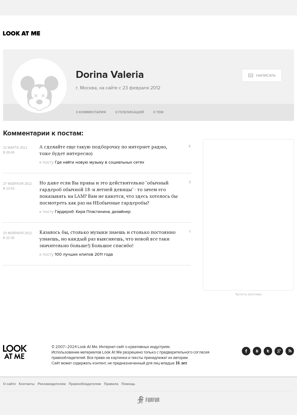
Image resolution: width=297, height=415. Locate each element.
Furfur (148, 400)
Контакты (27, 384)
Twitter (268, 351)
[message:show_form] (262, 75)
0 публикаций (129, 112)
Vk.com (257, 351)
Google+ (279, 351)
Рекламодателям (52, 384)
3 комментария (91, 112)
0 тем (158, 112)
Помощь (128, 384)
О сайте (9, 384)
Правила (111, 384)
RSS (289, 351)
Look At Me (21, 33)
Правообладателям (85, 384)
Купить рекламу (248, 294)
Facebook (246, 351)
